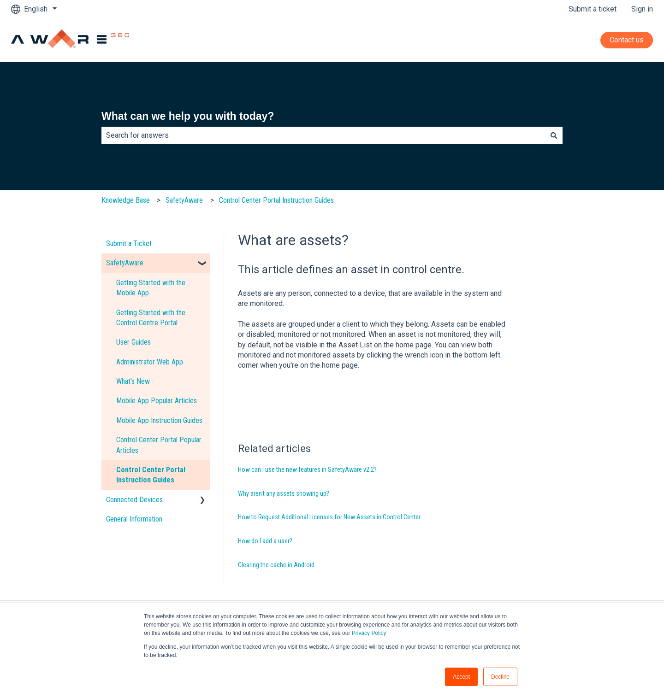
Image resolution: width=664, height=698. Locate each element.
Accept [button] (461, 677)
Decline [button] (500, 677)
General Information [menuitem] (134, 519)
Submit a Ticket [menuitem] (129, 243)
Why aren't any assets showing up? (283, 493)
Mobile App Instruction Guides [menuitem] (159, 420)
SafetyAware (184, 200)
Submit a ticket (593, 9)
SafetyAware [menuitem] (124, 262)
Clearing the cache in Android (276, 565)
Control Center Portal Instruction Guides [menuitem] (150, 474)
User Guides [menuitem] (133, 342)
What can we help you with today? (187, 116)
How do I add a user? (265, 541)
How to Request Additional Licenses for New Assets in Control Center (329, 517)
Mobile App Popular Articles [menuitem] (156, 400)
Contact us (627, 39)
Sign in (642, 9)
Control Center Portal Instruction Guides (276, 200)
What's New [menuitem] (133, 381)
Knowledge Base (125, 200)
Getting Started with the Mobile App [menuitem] (150, 287)
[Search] (554, 135)
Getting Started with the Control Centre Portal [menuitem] (150, 317)
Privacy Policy (369, 633)
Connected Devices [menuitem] (134, 499)
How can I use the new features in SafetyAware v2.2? (307, 469)
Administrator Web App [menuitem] (149, 362)
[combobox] (323, 135)
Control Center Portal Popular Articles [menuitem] (159, 444)
